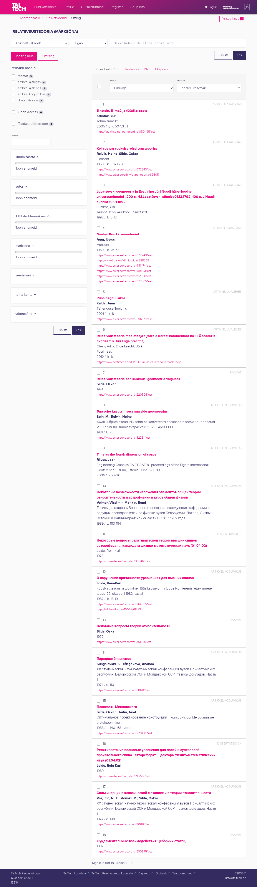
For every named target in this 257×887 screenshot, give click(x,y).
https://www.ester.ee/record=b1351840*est (124, 642)
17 (104, 787)
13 (104, 620)
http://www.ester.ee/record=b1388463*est (124, 561)
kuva (113, 80)
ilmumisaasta (27, 157)
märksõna (24, 246)
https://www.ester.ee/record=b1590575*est (124, 851)
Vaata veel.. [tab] (136, 69)
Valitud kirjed (232, 18)
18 (104, 835)
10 (104, 486)
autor (21, 187)
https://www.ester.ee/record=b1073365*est (124, 281)
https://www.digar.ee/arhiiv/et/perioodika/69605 (128, 175)
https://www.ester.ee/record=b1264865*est (124, 604)
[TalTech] (19, 7)
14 (104, 653)
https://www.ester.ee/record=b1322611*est (123, 437)
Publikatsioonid (56, 18)
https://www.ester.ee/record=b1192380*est (124, 276)
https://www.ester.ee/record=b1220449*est (124, 733)
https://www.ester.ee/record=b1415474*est (124, 266)
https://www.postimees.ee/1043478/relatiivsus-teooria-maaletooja (139, 362)
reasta (181, 80)
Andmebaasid (30, 18)
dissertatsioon (30, 100)
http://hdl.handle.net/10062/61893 (119, 609)
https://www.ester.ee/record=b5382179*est (124, 319)
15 (104, 701)
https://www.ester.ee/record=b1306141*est (123, 690)
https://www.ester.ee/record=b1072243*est (124, 169)
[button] (246, 7)
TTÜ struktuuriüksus (32, 216)
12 (104, 572)
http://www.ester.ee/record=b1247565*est (123, 776)
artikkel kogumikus (34, 94)
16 (104, 744)
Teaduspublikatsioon (35, 124)
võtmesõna (25, 314)
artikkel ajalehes (32, 88)
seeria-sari (25, 275)
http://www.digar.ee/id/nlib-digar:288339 (123, 260)
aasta (15, 135)
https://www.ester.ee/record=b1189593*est (124, 271)
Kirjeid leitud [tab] (107, 69)
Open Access (30, 112)
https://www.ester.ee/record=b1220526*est (124, 394)
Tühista (223, 55)
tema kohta (26, 295)
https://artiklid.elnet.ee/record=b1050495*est (126, 132)
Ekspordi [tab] (161, 69)
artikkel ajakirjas (32, 82)
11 (104, 534)
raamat (25, 76)
